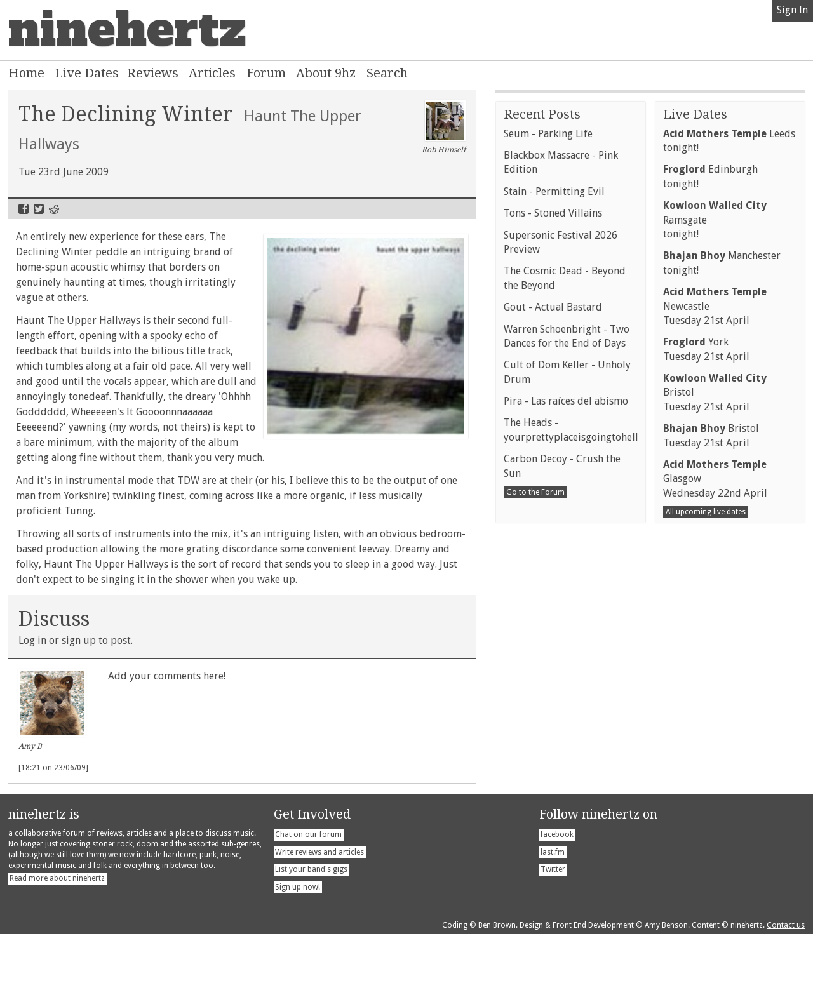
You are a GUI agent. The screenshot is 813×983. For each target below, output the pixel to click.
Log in (32, 640)
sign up (79, 640)
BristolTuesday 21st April (715, 702)
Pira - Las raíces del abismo (566, 711)
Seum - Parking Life (548, 444)
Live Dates (87, 73)
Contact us (786, 973)
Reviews (152, 73)
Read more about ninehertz (57, 926)
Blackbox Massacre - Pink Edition (561, 472)
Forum (266, 73)
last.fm (553, 900)
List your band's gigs (311, 917)
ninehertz (127, 30)
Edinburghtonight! (710, 486)
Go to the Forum (535, 802)
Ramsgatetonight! (715, 529)
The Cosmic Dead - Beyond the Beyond (565, 588)
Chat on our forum (308, 882)
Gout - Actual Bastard (553, 617)
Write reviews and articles (319, 900)
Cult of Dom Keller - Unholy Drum (567, 682)
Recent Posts (542, 424)
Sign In (792, 10)
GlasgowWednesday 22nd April (715, 788)
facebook (557, 882)
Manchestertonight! (722, 572)
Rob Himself (444, 127)
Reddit (54, 209)
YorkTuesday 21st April (706, 659)
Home (26, 73)
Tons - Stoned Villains (553, 523)
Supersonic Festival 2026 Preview (560, 552)
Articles (212, 73)
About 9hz (326, 73)
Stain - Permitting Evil (554, 501)
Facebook (23, 209)
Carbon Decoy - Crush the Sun (562, 776)
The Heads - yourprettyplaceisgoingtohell (571, 739)
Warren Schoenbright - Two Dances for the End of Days (566, 646)
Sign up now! (297, 935)
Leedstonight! (729, 451)
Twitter (39, 209)
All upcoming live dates (706, 821)
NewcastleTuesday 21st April (715, 616)
